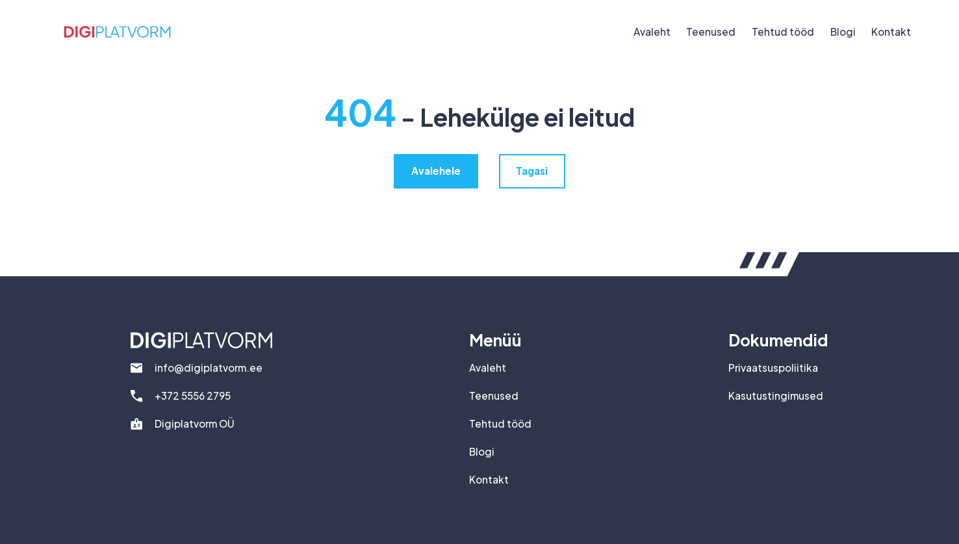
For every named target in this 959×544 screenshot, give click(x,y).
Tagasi (532, 170)
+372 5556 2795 (193, 395)
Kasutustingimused (775, 395)
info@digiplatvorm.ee (208, 367)
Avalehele (436, 170)
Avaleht (652, 31)
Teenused (710, 31)
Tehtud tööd (783, 31)
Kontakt (891, 31)
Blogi (843, 31)
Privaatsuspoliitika (773, 367)
